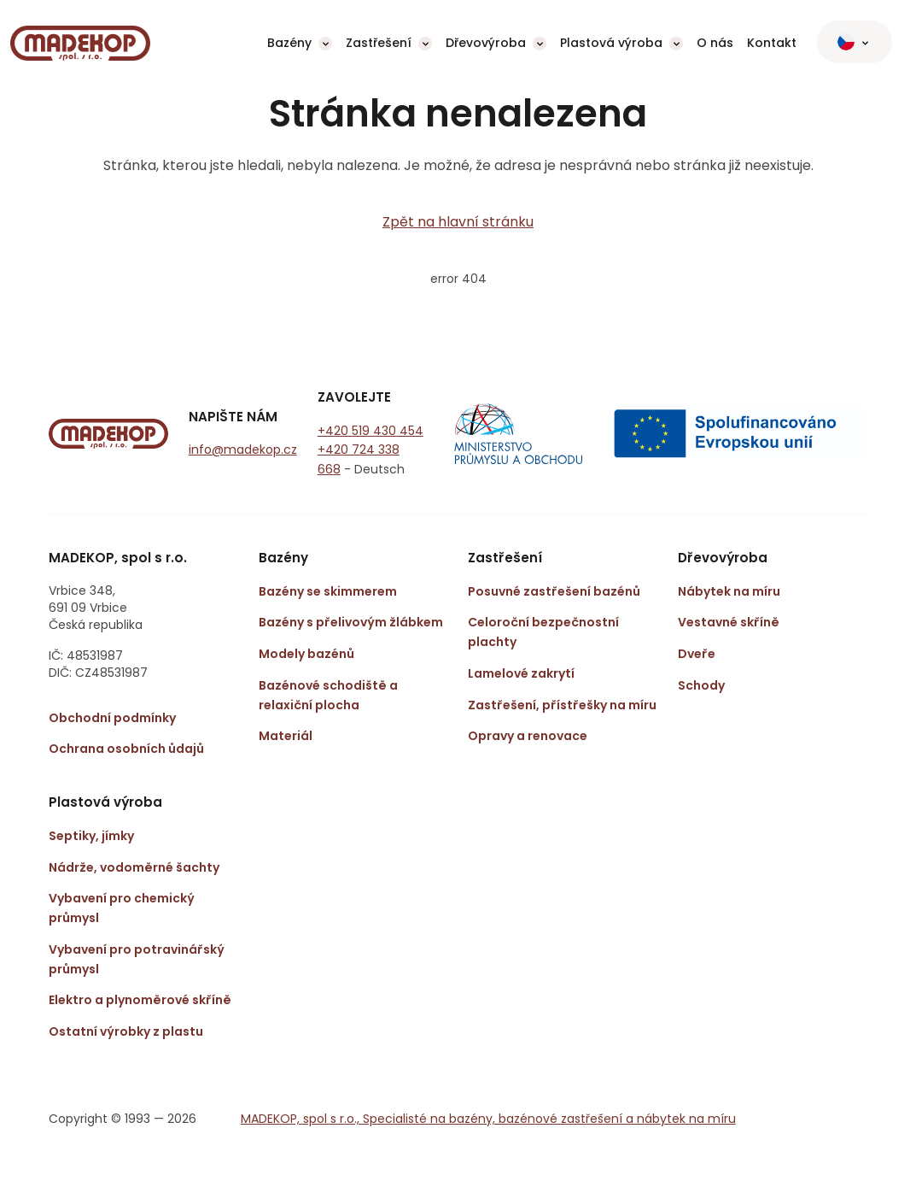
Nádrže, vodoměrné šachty (134, 867)
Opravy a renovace (527, 735)
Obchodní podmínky (112, 717)
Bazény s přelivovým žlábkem (351, 622)
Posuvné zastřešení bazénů (554, 591)
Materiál (285, 735)
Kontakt (771, 42)
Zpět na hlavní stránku (458, 222)
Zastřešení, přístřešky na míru (562, 705)
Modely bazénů (306, 653)
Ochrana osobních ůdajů (126, 748)
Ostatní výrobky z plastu (126, 1031)
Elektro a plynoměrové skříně (140, 999)
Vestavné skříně (728, 622)
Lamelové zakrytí (521, 673)
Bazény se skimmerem (328, 591)
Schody (701, 685)
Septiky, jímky (91, 835)
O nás (715, 42)
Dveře (696, 653)
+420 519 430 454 (370, 430)
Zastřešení (378, 42)
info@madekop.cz (243, 449)
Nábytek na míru (729, 591)
